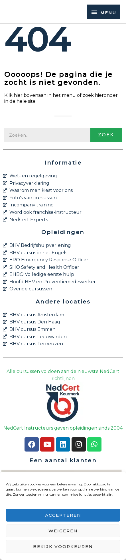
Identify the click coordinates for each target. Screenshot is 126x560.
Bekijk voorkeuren (63, 546)
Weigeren (63, 531)
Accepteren (63, 515)
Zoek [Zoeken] (106, 135)
